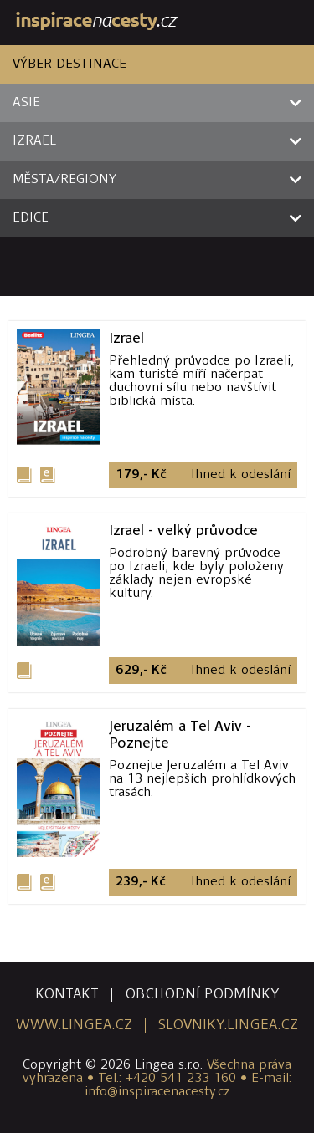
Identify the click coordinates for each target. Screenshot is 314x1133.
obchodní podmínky (202, 995)
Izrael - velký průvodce (183, 530)
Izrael (126, 337)
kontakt (67, 995)
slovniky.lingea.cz (228, 1025)
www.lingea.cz (74, 1025)
